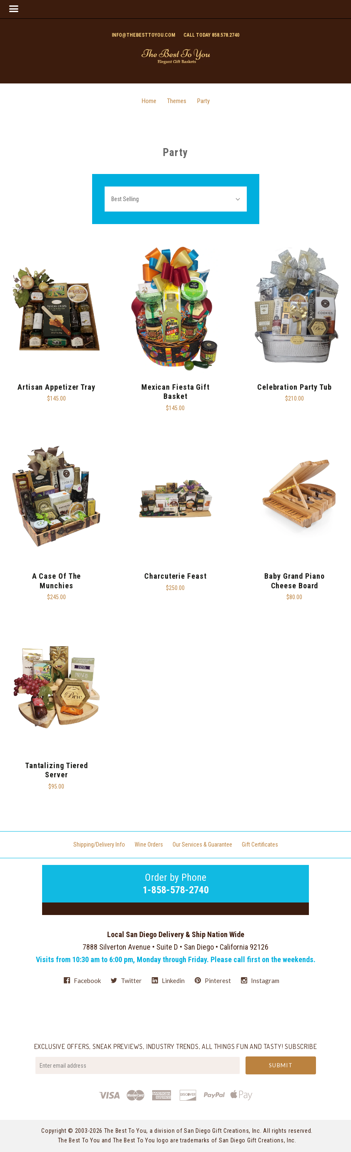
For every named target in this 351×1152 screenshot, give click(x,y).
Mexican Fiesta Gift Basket (175, 392)
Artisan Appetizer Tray (56, 387)
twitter (126, 980)
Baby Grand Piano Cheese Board (294, 581)
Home (149, 101)
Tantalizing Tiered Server (56, 770)
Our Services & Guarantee (202, 844)
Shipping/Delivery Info (99, 844)
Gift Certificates (260, 844)
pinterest (213, 980)
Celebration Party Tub (294, 387)
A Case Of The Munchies (56, 581)
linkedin (168, 980)
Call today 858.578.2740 (211, 35)
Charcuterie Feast (175, 576)
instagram (260, 980)
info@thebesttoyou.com (143, 35)
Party (203, 101)
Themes (176, 101)
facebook (82, 980)
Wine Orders (149, 844)
